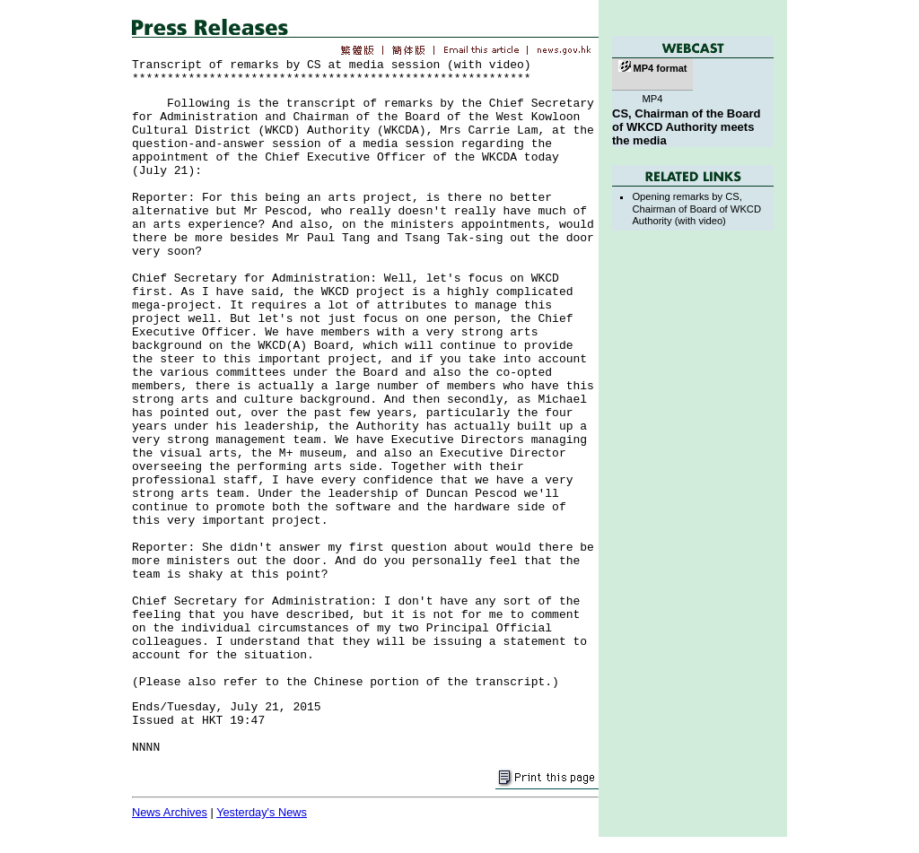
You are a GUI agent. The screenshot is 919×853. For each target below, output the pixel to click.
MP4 (652, 98)
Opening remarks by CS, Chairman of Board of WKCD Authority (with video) (696, 208)
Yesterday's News (261, 812)
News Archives (169, 812)
